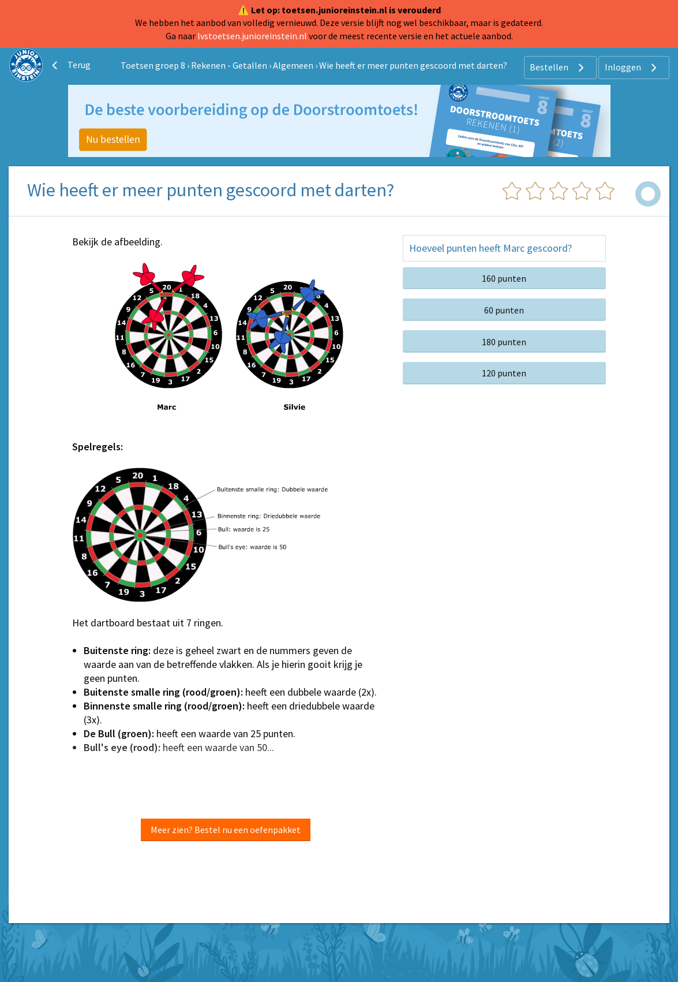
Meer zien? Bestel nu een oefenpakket (226, 829)
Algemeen (293, 65)
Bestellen (558, 67)
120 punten (504, 373)
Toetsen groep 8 (153, 65)
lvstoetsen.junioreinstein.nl (252, 36)
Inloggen (632, 67)
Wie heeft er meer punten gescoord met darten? (413, 65)
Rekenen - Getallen (229, 65)
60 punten (504, 310)
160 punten (504, 278)
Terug (70, 65)
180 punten (504, 342)
